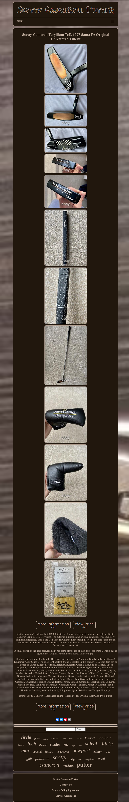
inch (32, 743)
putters (45, 739)
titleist (106, 743)
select (91, 743)
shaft (64, 738)
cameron (49, 765)
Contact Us (66, 784)
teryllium (90, 759)
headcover (63, 751)
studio (55, 744)
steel (80, 746)
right (73, 746)
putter (84, 765)
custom (105, 738)
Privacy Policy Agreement (66, 790)
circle (26, 737)
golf (29, 759)
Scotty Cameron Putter (65, 779)
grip (72, 759)
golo (36, 738)
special (37, 751)
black (21, 745)
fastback (90, 738)
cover (71, 738)
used (101, 759)
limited (43, 745)
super (79, 738)
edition (97, 751)
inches (68, 765)
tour (25, 750)
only (108, 752)
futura (49, 751)
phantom (42, 758)
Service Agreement (66, 795)
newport (81, 750)
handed (54, 738)
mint (80, 759)
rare (66, 744)
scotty (60, 757)
